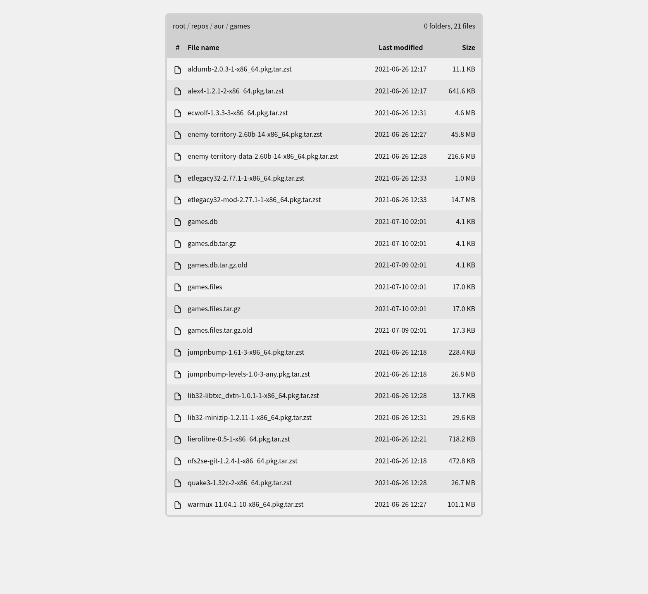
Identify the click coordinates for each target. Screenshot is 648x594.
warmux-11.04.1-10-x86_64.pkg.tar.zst (245, 504)
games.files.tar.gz (214, 308)
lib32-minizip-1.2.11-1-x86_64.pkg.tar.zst (250, 417)
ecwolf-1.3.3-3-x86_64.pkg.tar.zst (238, 112)
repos (200, 26)
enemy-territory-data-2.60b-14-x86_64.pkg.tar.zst (263, 156)
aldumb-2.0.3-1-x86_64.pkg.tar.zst (240, 69)
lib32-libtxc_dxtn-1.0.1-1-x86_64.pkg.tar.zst (253, 395)
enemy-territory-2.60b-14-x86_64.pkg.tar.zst (255, 134)
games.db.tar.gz (212, 243)
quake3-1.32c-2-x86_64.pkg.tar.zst (240, 482)
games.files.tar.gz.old (220, 330)
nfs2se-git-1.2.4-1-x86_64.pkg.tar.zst (243, 460)
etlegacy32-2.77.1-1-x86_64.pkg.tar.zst (246, 178)
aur (219, 26)
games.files (205, 286)
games (240, 26)
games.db (203, 221)
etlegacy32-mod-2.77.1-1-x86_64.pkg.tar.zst (254, 199)
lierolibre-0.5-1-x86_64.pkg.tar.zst (239, 439)
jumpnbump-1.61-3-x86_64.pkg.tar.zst (246, 352)
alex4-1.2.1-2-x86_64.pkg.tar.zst (236, 90)
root (179, 26)
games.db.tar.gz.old (218, 265)
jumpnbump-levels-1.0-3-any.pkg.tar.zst (249, 374)
